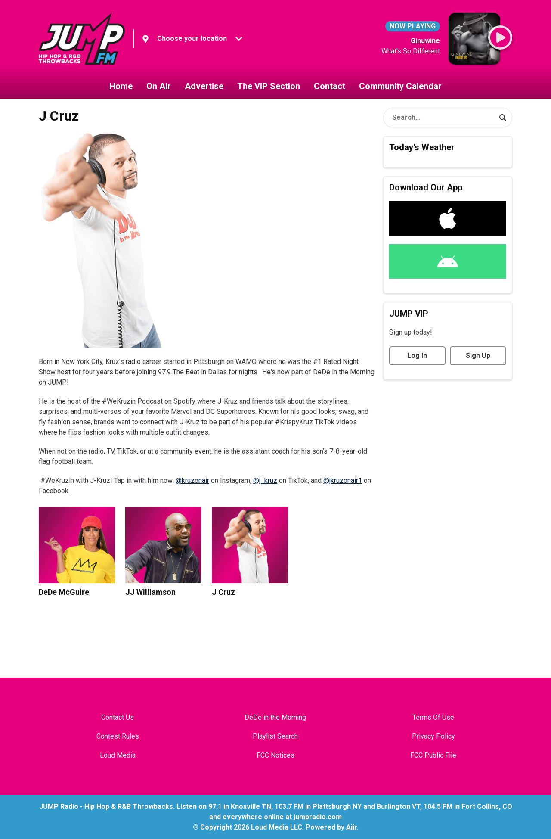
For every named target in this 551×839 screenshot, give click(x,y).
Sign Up (478, 355)
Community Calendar (400, 86)
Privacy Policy (433, 736)
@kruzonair (192, 480)
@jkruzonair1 (342, 480)
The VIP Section (268, 86)
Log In (417, 355)
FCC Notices (275, 755)
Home (121, 86)
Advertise (204, 86)
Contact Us (117, 717)
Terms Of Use (433, 717)
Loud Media (118, 755)
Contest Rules (117, 736)
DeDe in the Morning (275, 717)
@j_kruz (265, 480)
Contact (329, 86)
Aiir (351, 827)
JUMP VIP (408, 313)
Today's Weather (422, 147)
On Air (158, 86)
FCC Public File (433, 755)
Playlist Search (275, 736)
